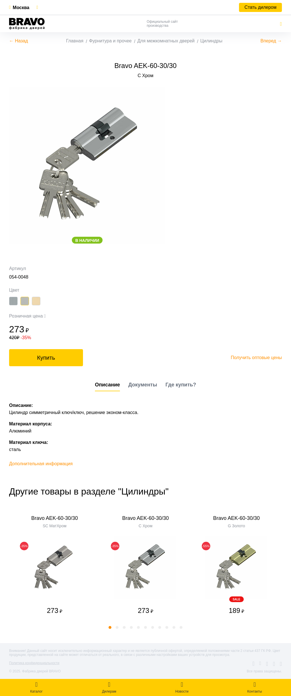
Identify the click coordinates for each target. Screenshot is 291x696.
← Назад (18, 40)
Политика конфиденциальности (34, 663)
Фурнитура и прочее (110, 40)
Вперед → (271, 40)
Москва (21, 7)
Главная (74, 40)
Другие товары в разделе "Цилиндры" (89, 491)
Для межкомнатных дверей (166, 40)
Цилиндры (211, 40)
